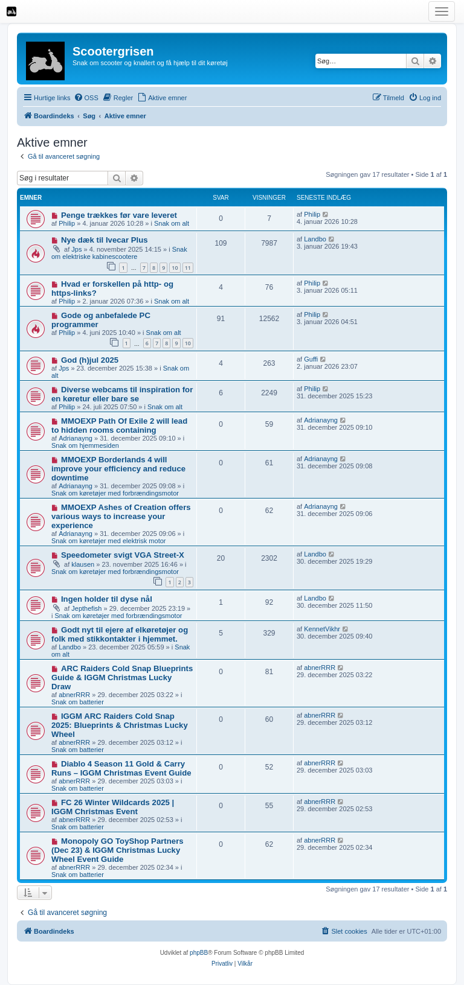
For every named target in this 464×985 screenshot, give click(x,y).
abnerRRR (74, 694)
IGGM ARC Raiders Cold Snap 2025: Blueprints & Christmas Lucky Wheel (119, 725)
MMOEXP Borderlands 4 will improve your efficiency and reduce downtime (118, 468)
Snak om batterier (77, 702)
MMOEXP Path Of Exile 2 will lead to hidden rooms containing (119, 425)
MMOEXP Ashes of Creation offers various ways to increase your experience (121, 516)
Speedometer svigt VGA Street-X (122, 554)
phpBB (199, 952)
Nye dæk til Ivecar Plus (104, 239)
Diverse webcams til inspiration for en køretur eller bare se (122, 394)
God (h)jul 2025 (89, 360)
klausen (82, 564)
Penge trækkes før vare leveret (119, 215)
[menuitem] (86, 98)
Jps (76, 249)
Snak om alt (171, 223)
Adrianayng (75, 438)
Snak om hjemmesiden (85, 445)
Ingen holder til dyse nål (106, 599)
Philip (67, 223)
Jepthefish (86, 608)
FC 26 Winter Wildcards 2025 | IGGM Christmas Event (112, 807)
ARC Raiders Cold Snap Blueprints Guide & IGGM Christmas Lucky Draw (122, 677)
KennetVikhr (322, 629)
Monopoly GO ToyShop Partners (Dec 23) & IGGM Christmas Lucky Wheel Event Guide (117, 850)
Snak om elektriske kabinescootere (119, 253)
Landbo (315, 239)
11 (188, 268)
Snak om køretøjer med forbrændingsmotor (115, 493)
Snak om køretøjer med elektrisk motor (108, 540)
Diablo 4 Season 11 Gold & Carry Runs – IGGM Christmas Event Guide (121, 768)
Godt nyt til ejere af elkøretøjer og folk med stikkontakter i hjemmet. (119, 634)
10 (175, 268)
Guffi (311, 359)
